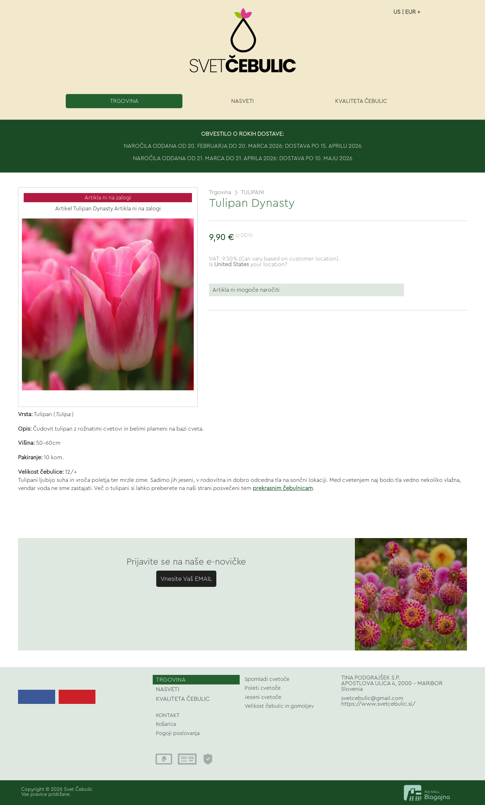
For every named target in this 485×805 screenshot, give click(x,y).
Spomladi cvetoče (267, 679)
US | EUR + (406, 12)
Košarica (166, 724)
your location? (250, 264)
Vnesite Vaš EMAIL (186, 579)
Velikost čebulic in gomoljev (279, 706)
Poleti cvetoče (263, 688)
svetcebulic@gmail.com (372, 698)
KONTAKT (168, 715)
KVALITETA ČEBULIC (361, 101)
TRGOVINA (124, 101)
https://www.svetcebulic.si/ (378, 704)
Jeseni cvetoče (263, 697)
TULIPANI (252, 192)
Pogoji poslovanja (178, 733)
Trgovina (220, 192)
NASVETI (242, 101)
